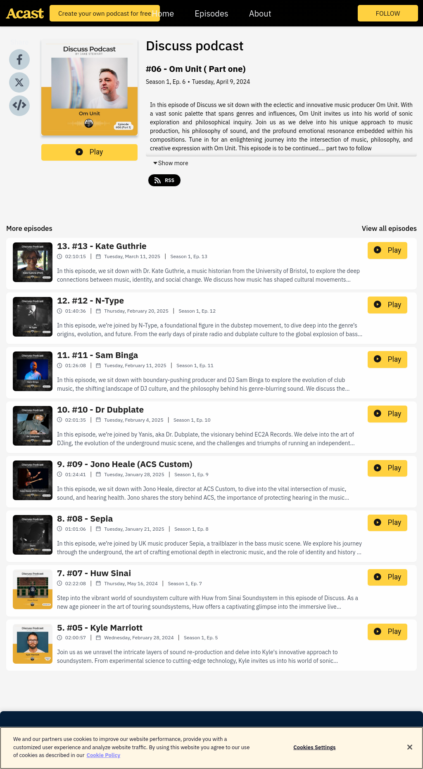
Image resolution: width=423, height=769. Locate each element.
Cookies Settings (314, 753)
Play (89, 152)
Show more (170, 163)
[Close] (410, 753)
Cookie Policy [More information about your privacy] (103, 761)
